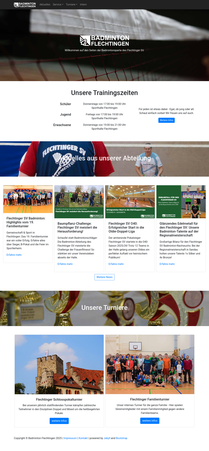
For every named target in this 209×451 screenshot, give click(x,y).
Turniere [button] (70, 4)
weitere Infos (59, 420)
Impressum (70, 438)
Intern (83, 4)
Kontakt (83, 438)
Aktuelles (45, 4)
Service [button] (57, 4)
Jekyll (107, 438)
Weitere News (104, 277)
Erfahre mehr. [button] (14, 254)
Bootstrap (121, 438)
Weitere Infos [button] (166, 120)
